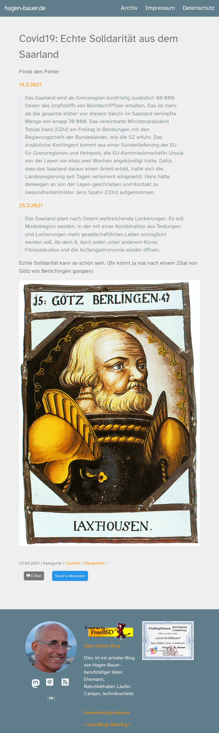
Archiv (129, 8)
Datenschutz (199, 8)
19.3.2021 (30, 84)
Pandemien (94, 563)
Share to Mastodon (70, 576)
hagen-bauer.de (25, 8)
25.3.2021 (30, 205)
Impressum (160, 8)
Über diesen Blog (102, 646)
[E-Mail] (34, 575)
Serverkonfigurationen (107, 713)
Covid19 (72, 563)
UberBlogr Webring (107, 725)
